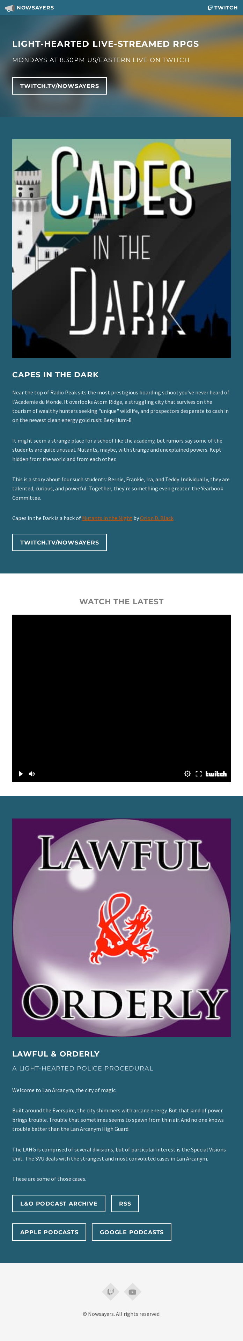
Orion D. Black (157, 517)
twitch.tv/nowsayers (59, 86)
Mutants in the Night (107, 517)
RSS (125, 1203)
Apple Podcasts (49, 1232)
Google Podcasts (132, 1232)
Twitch (223, 8)
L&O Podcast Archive (58, 1203)
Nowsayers (29, 8)
